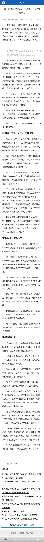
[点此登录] (29, 525)
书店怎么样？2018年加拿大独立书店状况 (20, 519)
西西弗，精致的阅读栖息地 (14, 511)
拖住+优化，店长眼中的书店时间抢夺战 (19, 515)
